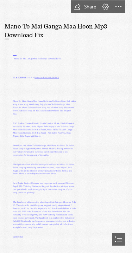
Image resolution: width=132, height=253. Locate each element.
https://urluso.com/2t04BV (46, 77)
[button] (85, 6)
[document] (66, 126)
